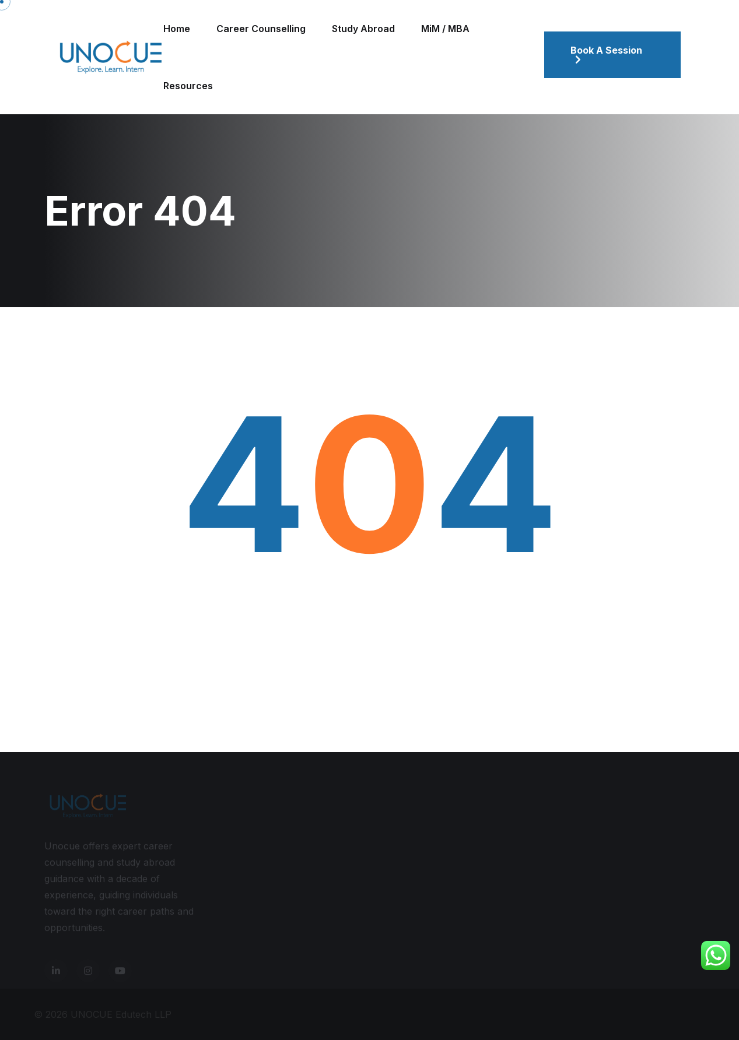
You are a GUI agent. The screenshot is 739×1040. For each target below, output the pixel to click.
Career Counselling (261, 28)
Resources (188, 86)
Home (176, 28)
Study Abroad (363, 28)
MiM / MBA (445, 28)
